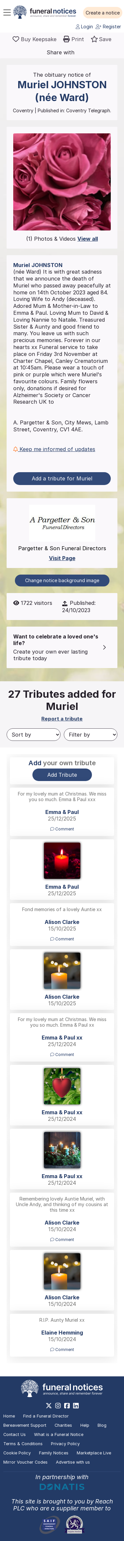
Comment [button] (62, 828)
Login (84, 26)
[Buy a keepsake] (35, 39)
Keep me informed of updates (54, 449)
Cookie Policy (17, 1452)
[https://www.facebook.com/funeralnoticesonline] (67, 1406)
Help (84, 1425)
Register (108, 26)
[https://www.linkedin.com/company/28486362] (76, 1406)
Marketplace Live (94, 1452)
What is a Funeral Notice (58, 1434)
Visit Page (62, 558)
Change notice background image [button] (62, 580)
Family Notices (53, 1452)
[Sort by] (34, 734)
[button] (102, 13)
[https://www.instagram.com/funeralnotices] (58, 1406)
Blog (102, 1425)
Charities (63, 1425)
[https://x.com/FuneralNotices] (49, 1406)
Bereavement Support (24, 1425)
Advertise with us (73, 1462)
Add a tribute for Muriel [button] (62, 478)
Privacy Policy (65, 1443)
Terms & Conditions (23, 1443)
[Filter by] (91, 734)
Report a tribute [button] (62, 719)
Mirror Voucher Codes (25, 1462)
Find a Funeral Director (46, 1416)
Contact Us (14, 1434)
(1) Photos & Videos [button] (62, 238)
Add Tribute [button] (62, 774)
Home (9, 1416)
